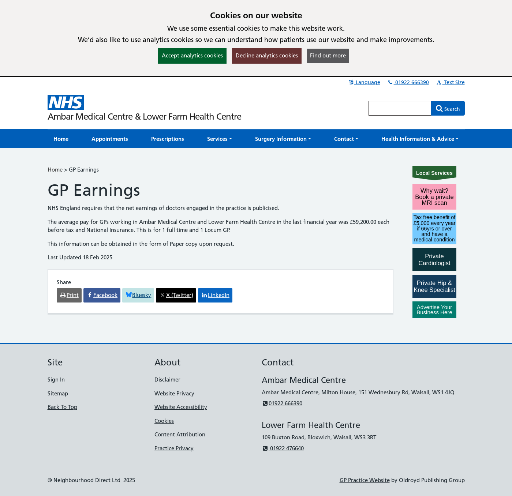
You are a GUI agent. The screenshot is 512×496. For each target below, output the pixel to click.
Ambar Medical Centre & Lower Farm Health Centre (144, 116)
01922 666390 (408, 82)
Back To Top (62, 406)
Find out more (328, 55)
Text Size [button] (450, 82)
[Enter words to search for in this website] (400, 108)
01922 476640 (283, 448)
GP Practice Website (365, 480)
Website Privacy (174, 393)
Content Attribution (179, 434)
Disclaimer (167, 379)
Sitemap (58, 393)
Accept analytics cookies (192, 55)
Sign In (56, 379)
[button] (219, 138)
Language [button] (364, 82)
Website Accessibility (180, 406)
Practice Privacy (174, 448)
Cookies (164, 420)
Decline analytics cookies (267, 55)
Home (55, 169)
